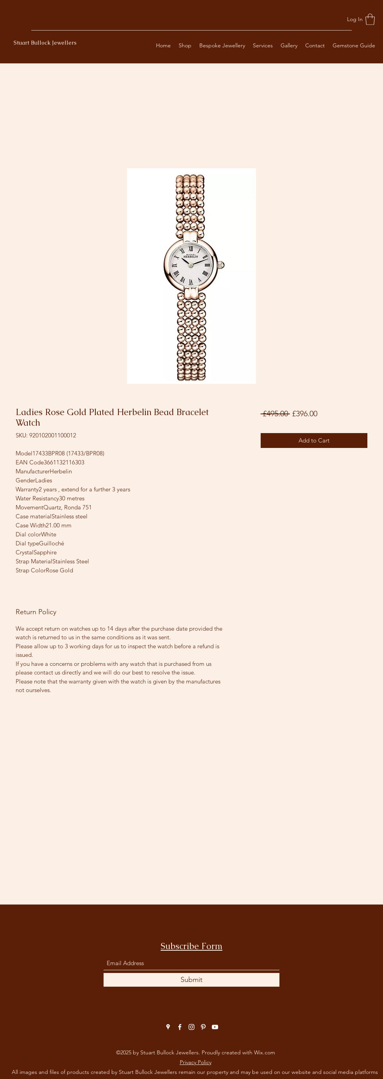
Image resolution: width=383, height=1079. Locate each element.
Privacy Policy (195, 1062)
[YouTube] (215, 1027)
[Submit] (191, 980)
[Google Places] (168, 1027)
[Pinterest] (203, 1027)
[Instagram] (191, 1027)
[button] (370, 19)
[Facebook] (180, 1027)
